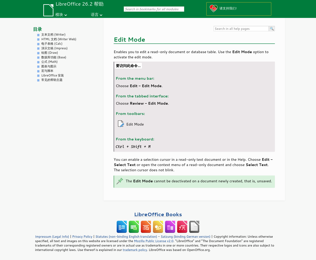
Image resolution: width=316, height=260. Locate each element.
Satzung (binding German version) (186, 236)
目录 (37, 29)
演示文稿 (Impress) (54, 48)
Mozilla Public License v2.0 (154, 241)
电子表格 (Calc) (51, 43)
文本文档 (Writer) (53, 34)
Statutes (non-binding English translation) (126, 236)
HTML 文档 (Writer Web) (58, 39)
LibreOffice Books (158, 214)
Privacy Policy (82, 236)
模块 (59, 14)
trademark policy (135, 250)
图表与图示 (48, 66)
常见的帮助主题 (51, 80)
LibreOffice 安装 (52, 75)
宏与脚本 (47, 71)
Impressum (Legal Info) (52, 236)
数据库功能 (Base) (53, 57)
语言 (95, 14)
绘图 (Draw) (49, 53)
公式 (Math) (49, 62)
